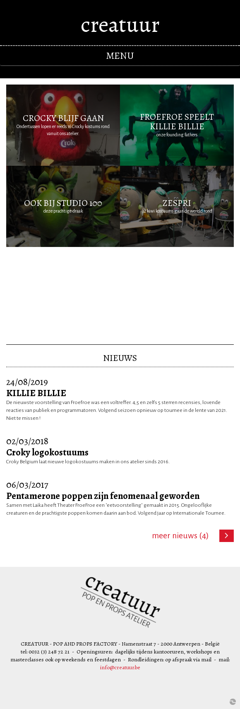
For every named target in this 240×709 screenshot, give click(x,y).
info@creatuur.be (120, 667)
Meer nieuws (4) (180, 535)
